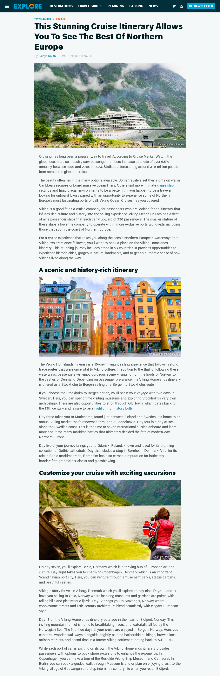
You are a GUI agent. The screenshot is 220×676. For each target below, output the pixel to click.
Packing (136, 6)
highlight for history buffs (113, 408)
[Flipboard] (174, 6)
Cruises (61, 19)
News (153, 6)
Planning (116, 6)
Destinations (61, 6)
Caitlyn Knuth (47, 56)
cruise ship (165, 185)
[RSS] (181, 6)
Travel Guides (90, 6)
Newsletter (201, 6)
